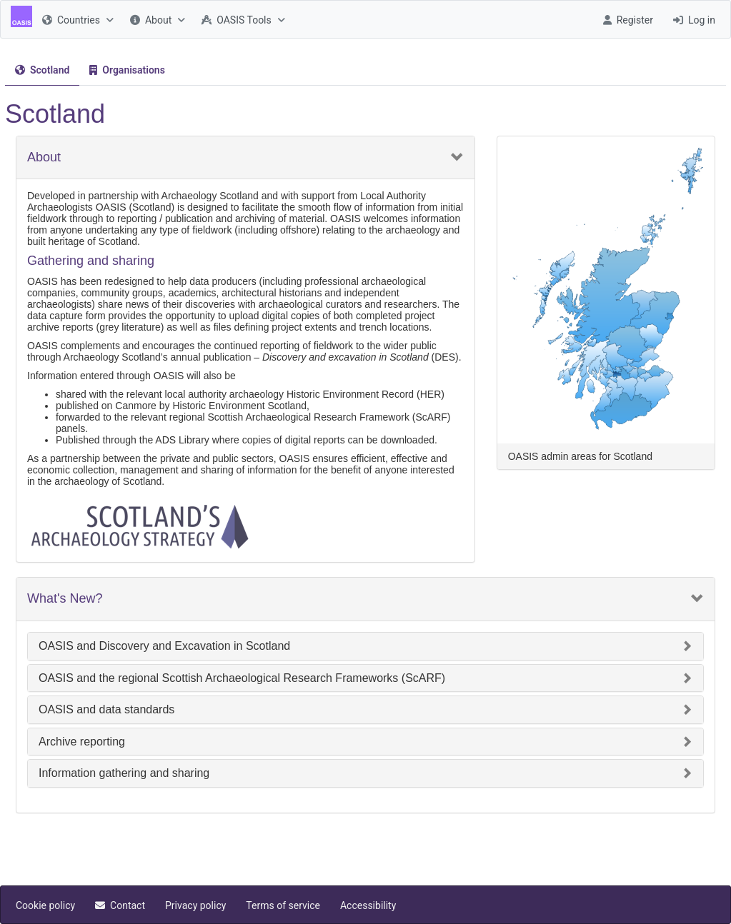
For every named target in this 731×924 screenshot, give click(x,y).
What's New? (64, 599)
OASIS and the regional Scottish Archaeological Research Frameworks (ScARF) (242, 678)
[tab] (42, 70)
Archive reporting (82, 741)
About (44, 157)
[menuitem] (76, 19)
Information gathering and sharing (124, 773)
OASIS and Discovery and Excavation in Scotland (164, 646)
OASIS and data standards (106, 709)
